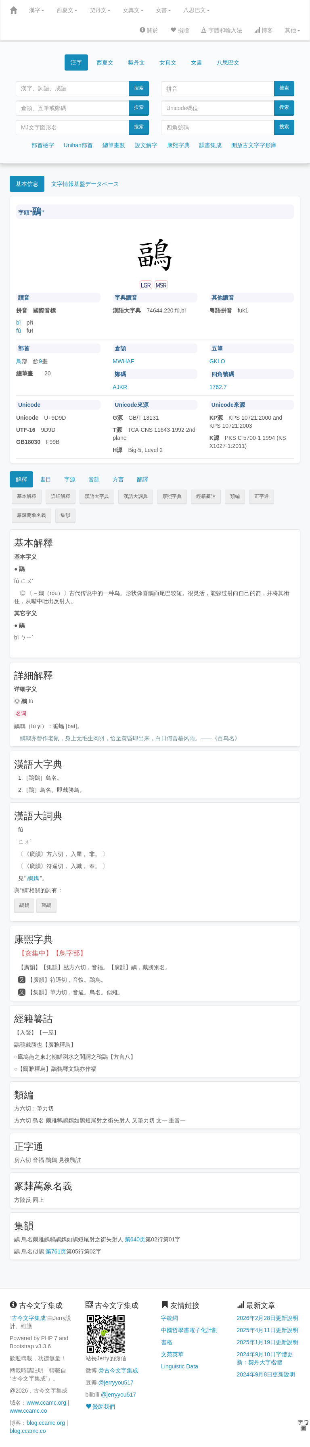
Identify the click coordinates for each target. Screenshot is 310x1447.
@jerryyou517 (115, 1382)
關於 (149, 30)
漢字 (36, 10)
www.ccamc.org (46, 1402)
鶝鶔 (33, 878)
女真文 (133, 10)
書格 (166, 1342)
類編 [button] (235, 496)
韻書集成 (210, 145)
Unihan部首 (78, 145)
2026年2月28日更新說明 (268, 1318)
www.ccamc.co (28, 1410)
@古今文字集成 (118, 1370)
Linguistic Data (179, 1366)
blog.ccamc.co (28, 1431)
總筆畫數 (114, 145)
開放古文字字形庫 (253, 145)
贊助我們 (100, 1406)
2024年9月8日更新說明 (266, 1374)
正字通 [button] (261, 496)
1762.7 (218, 387)
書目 (45, 479)
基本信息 (27, 184)
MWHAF (123, 361)
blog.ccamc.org (46, 1423)
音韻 (94, 479)
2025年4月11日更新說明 (268, 1330)
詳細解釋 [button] (60, 496)
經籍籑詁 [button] (206, 496)
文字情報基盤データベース (85, 184)
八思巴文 (196, 10)
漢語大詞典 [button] (136, 496)
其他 (292, 30)
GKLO (217, 361)
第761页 (56, 1251)
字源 (69, 479)
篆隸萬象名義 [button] (31, 515)
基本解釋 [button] (26, 496)
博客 (263, 30)
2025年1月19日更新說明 (268, 1342)
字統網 (169, 1318)
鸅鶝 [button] (46, 905)
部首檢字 (42, 145)
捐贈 (179, 30)
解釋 (21, 479)
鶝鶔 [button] (24, 905)
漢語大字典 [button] (97, 496)
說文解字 (146, 145)
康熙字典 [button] (172, 496)
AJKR (120, 387)
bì (18, 322)
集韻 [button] (65, 515)
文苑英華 (172, 1354)
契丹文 (100, 10)
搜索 (139, 88)
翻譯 (142, 479)
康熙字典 (178, 145)
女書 (163, 10)
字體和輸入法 (221, 30)
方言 (118, 479)
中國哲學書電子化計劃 (189, 1330)
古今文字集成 (29, 1318)
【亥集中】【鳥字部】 (52, 953)
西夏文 (67, 10)
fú (18, 330)
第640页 (135, 1239)
